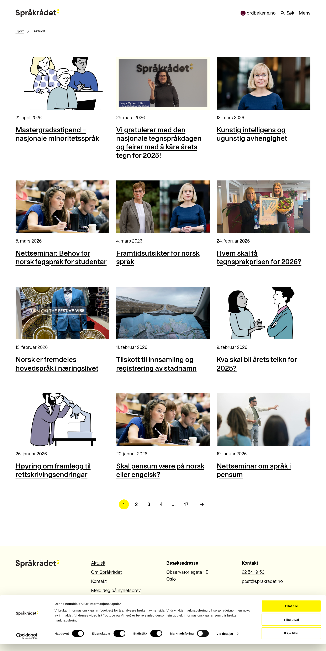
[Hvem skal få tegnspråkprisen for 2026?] (263, 206)
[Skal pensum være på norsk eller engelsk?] (163, 419)
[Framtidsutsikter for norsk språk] (163, 206)
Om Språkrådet (106, 572)
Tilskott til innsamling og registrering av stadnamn (156, 363)
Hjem (20, 31)
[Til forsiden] (37, 13)
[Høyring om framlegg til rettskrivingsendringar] (62, 419)
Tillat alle (291, 612)
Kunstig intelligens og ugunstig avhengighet (252, 134)
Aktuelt (98, 563)
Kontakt (99, 581)
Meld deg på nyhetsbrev (116, 590)
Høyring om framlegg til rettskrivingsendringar (53, 470)
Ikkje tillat (291, 640)
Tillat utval (291, 626)
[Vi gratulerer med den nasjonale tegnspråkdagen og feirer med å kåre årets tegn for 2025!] (163, 83)
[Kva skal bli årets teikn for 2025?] (263, 313)
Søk (287, 13)
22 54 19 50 (253, 572)
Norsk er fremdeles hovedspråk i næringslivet (57, 363)
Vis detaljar (224, 640)
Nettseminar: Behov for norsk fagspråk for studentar (61, 257)
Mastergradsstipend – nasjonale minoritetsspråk (57, 134)
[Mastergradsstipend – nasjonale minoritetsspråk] (62, 83)
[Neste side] (202, 504)
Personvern (253, 597)
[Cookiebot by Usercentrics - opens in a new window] (27, 643)
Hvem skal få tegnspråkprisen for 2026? (259, 257)
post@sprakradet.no (262, 581)
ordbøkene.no (258, 13)
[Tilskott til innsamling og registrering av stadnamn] (163, 313)
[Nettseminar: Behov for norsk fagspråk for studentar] (62, 206)
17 (186, 504)
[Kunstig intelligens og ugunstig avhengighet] (263, 83)
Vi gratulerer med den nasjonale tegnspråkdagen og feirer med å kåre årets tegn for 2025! (158, 143)
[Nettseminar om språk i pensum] (263, 419)
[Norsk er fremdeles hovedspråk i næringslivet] (62, 313)
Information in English (113, 599)
